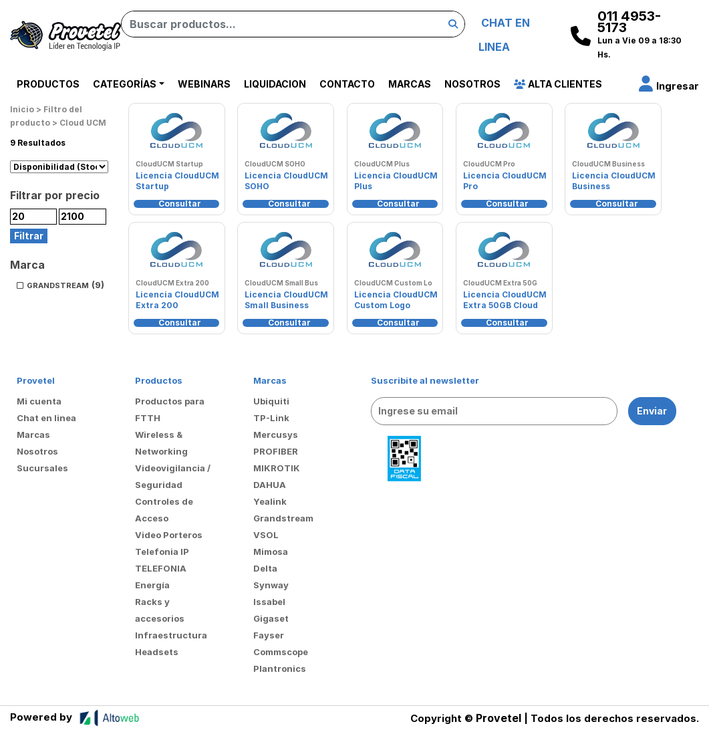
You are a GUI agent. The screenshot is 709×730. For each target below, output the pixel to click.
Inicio (22, 109)
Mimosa (270, 551)
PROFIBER (275, 451)
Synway (271, 585)
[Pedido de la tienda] (59, 167)
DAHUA (269, 484)
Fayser (268, 635)
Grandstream (283, 518)
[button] (669, 86)
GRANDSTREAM (58, 285)
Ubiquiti (271, 401)
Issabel (269, 601)
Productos (48, 84)
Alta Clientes (558, 84)
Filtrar (28, 235)
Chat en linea (46, 417)
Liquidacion (275, 84)
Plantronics (279, 668)
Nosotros (472, 84)
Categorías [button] (124, 84)
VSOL (266, 534)
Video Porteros (168, 534)
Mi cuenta (39, 401)
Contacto (347, 84)
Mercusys (275, 434)
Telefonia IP (162, 551)
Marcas (409, 84)
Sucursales (42, 468)
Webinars (204, 84)
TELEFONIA (160, 568)
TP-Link (271, 417)
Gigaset (271, 618)
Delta (265, 568)
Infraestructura (171, 635)
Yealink (270, 501)
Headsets (156, 651)
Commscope (280, 651)
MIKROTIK (276, 468)
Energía (152, 585)
